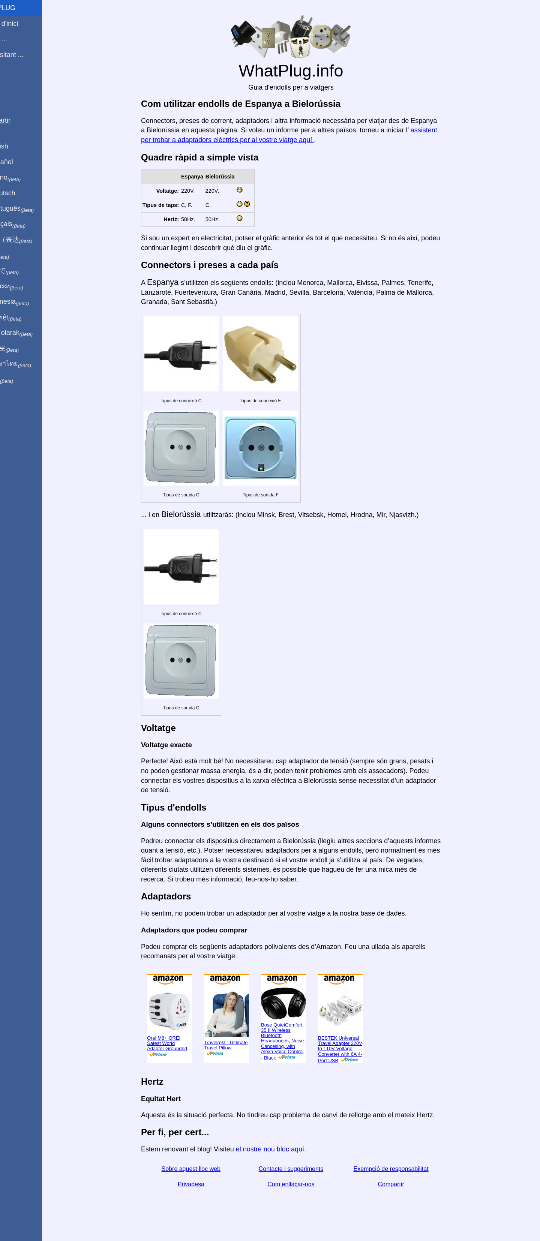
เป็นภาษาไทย (30, 364)
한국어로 (24, 348)
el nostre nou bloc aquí (283, 1149)
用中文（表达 (31, 240)
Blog (11, 82)
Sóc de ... (18, 39)
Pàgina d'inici (24, 23)
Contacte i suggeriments (304, 1169)
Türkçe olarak (31, 333)
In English (19, 146)
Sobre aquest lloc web (203, 1169)
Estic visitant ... (26, 54)
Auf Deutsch (22, 193)
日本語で (24, 271)
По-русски (26, 286)
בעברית (21, 379)
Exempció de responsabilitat (403, 1169)
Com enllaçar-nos (303, 1184)
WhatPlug (22, 8)
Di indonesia (29, 302)
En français (27, 224)
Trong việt (25, 317)
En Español (21, 162)
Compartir (404, 1184)
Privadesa (203, 1184)
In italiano (25, 178)
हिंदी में (19, 255)
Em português (32, 209)
